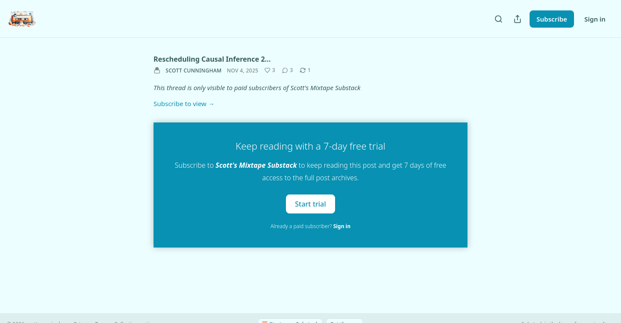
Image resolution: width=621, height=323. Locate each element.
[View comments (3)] (287, 70)
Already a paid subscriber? (310, 226)
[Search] (498, 19)
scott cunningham (194, 70)
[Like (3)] (270, 70)
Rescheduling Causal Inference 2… (212, 59)
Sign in (594, 19)
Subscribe (551, 19)
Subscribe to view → (184, 103)
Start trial (310, 203)
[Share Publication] (517, 19)
